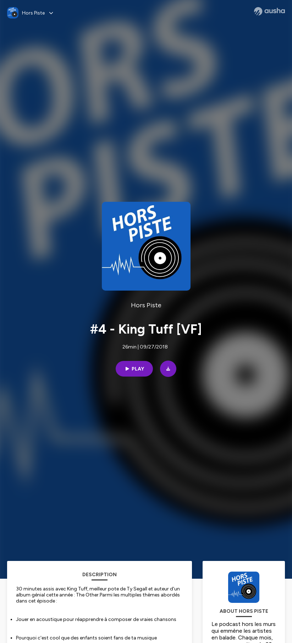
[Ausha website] (269, 11)
